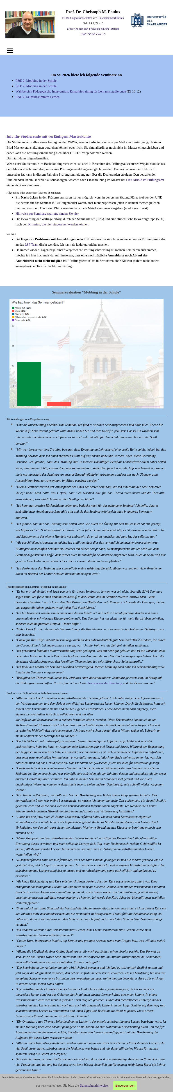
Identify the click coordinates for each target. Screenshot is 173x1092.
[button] (86, 299)
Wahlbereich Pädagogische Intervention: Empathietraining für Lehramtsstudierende (71, 91)
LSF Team (32, 244)
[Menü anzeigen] (10, 51)
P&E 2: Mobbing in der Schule (36, 80)
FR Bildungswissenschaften (77, 18)
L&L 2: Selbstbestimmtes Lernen (37, 97)
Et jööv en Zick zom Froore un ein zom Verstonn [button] (93, 28)
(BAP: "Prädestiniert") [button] (93, 34)
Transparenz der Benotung (104, 683)
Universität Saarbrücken (111, 18)
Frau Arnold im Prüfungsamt (145, 180)
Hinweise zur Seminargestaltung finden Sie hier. (47, 213)
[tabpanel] (93, 23)
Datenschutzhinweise (94, 1085)
